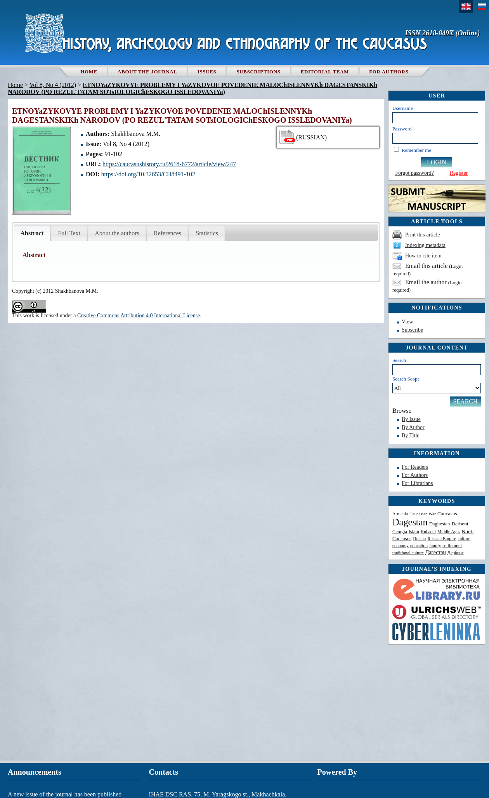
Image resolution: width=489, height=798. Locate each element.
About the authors (117, 233)
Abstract (32, 233)
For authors (388, 72)
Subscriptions (258, 72)
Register (459, 173)
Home (88, 72)
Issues (207, 72)
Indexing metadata (425, 245)
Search (399, 360)
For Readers (415, 467)
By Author (413, 427)
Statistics (207, 233)
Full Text (69, 233)
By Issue (411, 419)
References (167, 233)
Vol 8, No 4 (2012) (52, 85)
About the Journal (147, 72)
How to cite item (423, 256)
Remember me (416, 150)
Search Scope (436, 384)
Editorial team (325, 72)
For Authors (415, 475)
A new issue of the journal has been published (64, 794)
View (407, 322)
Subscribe (412, 330)
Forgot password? (414, 173)
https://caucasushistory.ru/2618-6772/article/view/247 (169, 164)
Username (402, 108)
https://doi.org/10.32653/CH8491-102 (148, 174)
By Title (411, 435)
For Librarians (417, 483)
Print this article (422, 235)
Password (402, 129)
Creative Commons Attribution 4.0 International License (138, 315)
